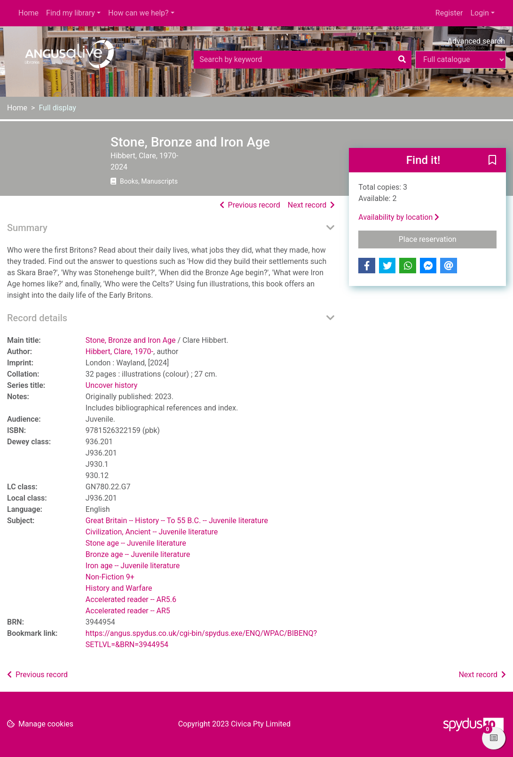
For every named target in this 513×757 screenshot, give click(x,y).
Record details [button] (37, 318)
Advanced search (476, 41)
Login (479, 12)
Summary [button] (27, 227)
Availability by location (398, 217)
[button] (492, 160)
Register (449, 12)
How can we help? (138, 12)
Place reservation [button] (448, 238)
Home (28, 12)
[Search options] (460, 60)
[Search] (402, 60)
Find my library (70, 12)
